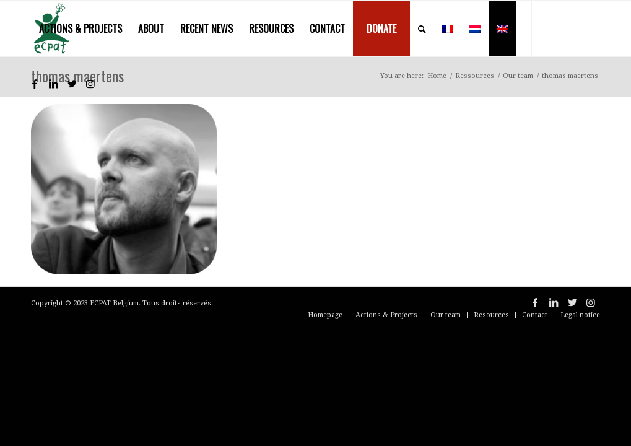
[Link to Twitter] (72, 83)
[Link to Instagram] (90, 83)
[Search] (422, 28)
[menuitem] (80, 28)
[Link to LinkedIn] (53, 83)
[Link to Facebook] (34, 83)
